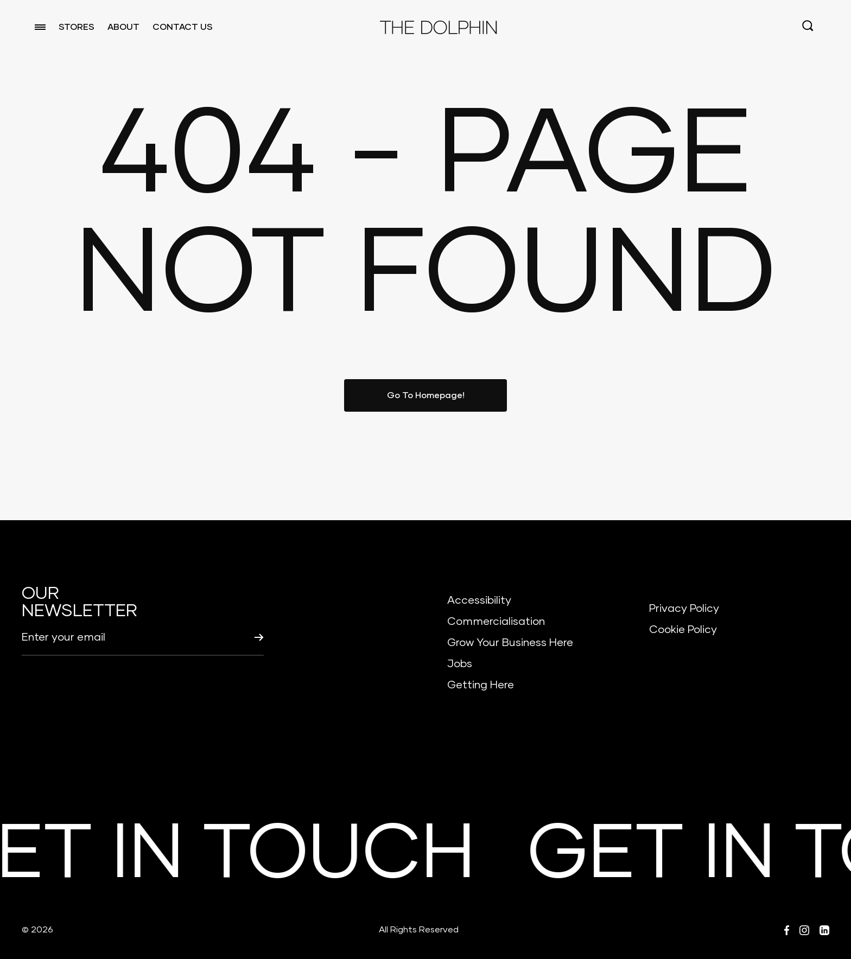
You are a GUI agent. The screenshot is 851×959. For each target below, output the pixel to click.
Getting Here (480, 685)
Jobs (459, 663)
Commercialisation (496, 621)
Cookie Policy (683, 629)
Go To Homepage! (426, 395)
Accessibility (479, 600)
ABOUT (123, 27)
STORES (76, 27)
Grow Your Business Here (510, 642)
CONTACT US (183, 27)
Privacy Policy (684, 608)
